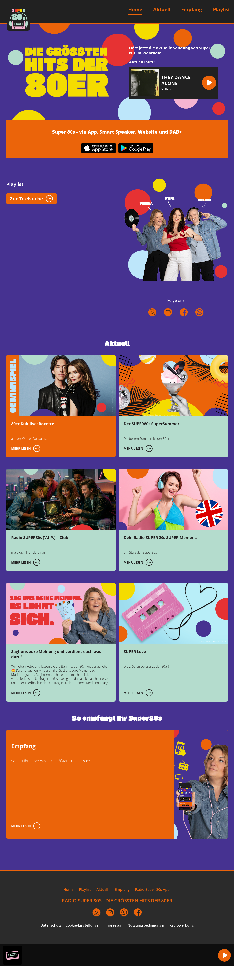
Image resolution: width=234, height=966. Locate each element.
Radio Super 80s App (152, 889)
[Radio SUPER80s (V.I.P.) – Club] (61, 520)
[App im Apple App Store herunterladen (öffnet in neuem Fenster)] (98, 148)
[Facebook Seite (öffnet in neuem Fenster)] (137, 912)
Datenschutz (50, 925)
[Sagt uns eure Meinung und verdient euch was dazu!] (61, 642)
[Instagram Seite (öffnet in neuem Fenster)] (96, 912)
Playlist (221, 9)
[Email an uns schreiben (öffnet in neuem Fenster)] (110, 912)
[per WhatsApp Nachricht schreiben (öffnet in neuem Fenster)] (124, 912)
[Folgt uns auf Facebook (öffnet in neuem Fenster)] (183, 321)
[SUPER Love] (173, 634)
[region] (108, 955)
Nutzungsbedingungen (146, 925)
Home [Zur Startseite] (135, 9)
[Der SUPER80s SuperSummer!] (173, 406)
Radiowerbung (181, 925)
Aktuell (161, 9)
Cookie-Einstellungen (83, 925)
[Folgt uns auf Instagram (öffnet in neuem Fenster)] (152, 321)
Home (68, 889)
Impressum (114, 925)
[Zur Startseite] (18, 19)
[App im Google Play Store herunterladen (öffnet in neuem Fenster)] (135, 148)
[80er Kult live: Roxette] (61, 406)
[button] (209, 83)
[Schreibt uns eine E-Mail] (168, 321)
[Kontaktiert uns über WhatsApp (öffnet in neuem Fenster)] (199, 321)
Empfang (191, 9)
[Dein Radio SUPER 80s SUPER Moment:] (173, 520)
